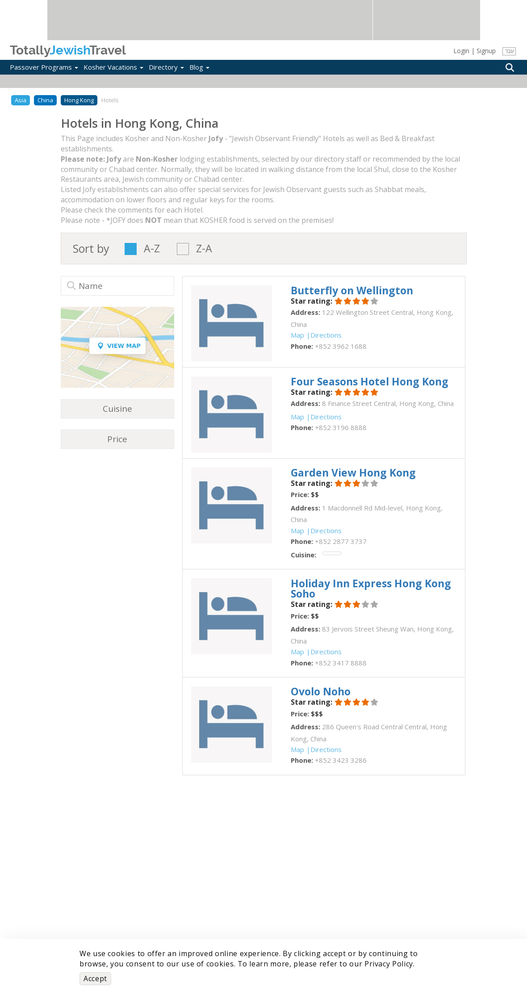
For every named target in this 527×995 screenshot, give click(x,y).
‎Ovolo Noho (321, 691)
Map (297, 334)
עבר (509, 51)
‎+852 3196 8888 (341, 427)
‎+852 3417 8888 (341, 662)
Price (117, 439)
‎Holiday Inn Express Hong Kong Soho (371, 588)
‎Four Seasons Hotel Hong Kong (369, 381)
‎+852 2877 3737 (341, 541)
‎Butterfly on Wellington (352, 290)
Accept (95, 978)
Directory (166, 67)
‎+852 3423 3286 (341, 760)
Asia (20, 100)
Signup (486, 50)
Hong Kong (79, 100)
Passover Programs (44, 67)
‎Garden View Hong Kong (353, 472)
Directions (326, 334)
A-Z (152, 249)
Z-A (204, 249)
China (45, 100)
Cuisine (117, 408)
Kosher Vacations (113, 67)
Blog (199, 67)
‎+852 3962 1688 (341, 346)
